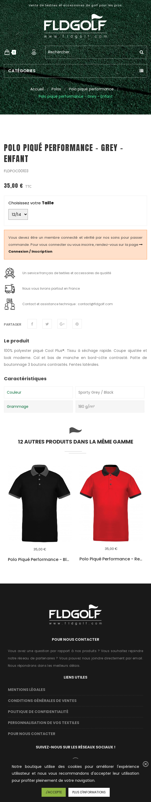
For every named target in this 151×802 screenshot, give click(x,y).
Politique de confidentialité (38, 711)
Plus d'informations (89, 792)
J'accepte (54, 792)
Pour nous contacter (31, 733)
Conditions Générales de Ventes (42, 700)
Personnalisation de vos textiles (43, 722)
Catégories (22, 71)
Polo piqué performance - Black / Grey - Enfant (40, 560)
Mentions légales (26, 689)
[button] (7, 52)
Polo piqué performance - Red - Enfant (111, 559)
